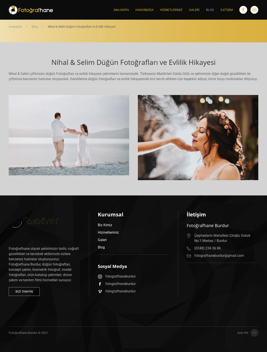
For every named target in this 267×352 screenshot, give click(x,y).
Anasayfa (15, 26)
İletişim (227, 10)
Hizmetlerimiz (171, 10)
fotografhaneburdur (123, 278)
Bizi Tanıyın (29, 291)
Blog (210, 10)
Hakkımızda (144, 10)
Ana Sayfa (121, 10)
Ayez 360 (229, 333)
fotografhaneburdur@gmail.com (219, 253)
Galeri (194, 10)
